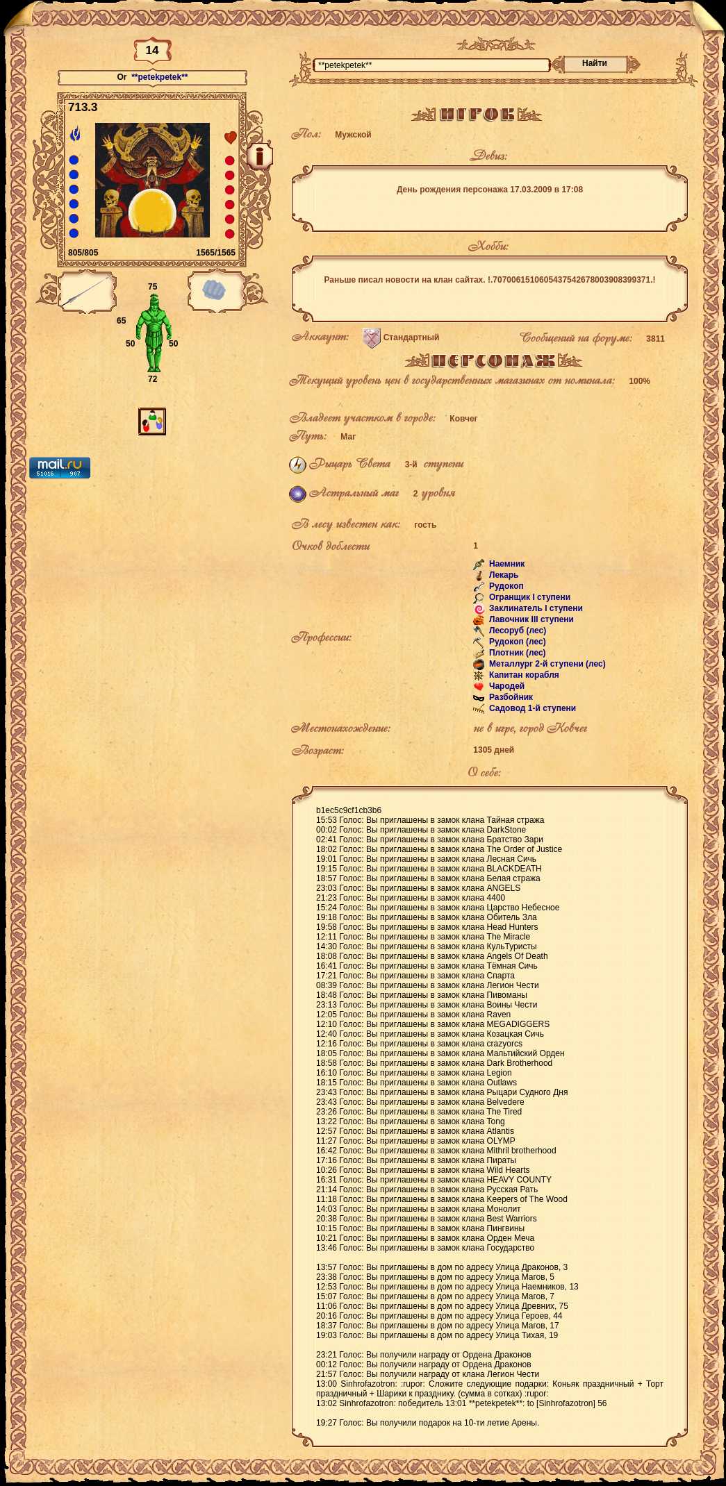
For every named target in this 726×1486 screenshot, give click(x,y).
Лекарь (503, 576)
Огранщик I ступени (529, 598)
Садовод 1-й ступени (532, 709)
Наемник (506, 564)
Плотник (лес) (516, 653)
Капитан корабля (523, 676)
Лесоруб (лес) (517, 631)
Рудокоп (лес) (516, 642)
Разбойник (510, 698)
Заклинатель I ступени (535, 609)
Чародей (506, 687)
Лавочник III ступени (530, 620)
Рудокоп (505, 587)
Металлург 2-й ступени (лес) (546, 664)
